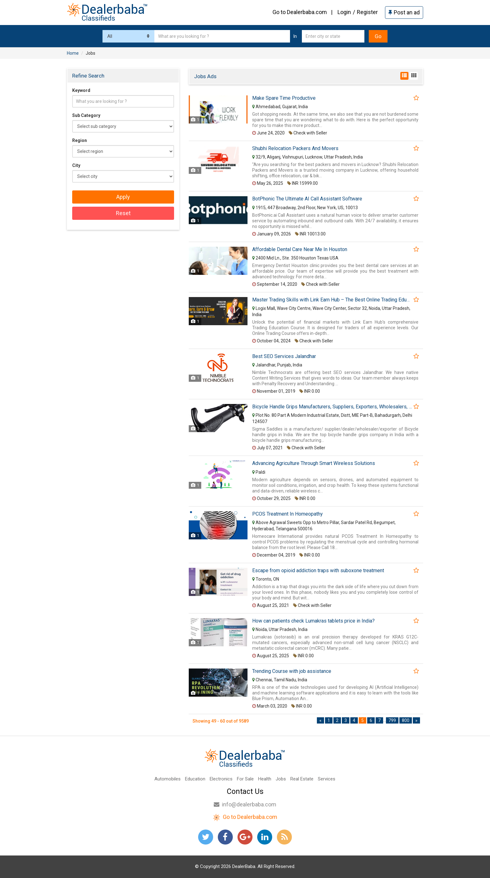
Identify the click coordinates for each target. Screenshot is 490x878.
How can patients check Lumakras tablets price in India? (313, 621)
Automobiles (167, 778)
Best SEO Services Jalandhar (284, 356)
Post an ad (404, 12)
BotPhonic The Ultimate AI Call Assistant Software (307, 199)
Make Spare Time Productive (284, 98)
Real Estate (301, 778)
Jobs (281, 778)
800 (405, 720)
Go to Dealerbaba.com (299, 12)
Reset (123, 213)
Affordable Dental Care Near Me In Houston (299, 249)
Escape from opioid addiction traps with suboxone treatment (318, 570)
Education (195, 778)
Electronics (221, 778)
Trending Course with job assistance (291, 671)
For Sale (245, 778)
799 (392, 720)
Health (264, 778)
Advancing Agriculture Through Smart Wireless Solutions (313, 463)
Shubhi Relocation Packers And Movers (295, 148)
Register (367, 12)
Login (344, 12)
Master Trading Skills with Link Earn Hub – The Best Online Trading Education (332, 300)
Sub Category (86, 115)
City (76, 165)
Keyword (81, 90)
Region (79, 140)
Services (326, 778)
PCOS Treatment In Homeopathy (287, 514)
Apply (123, 197)
